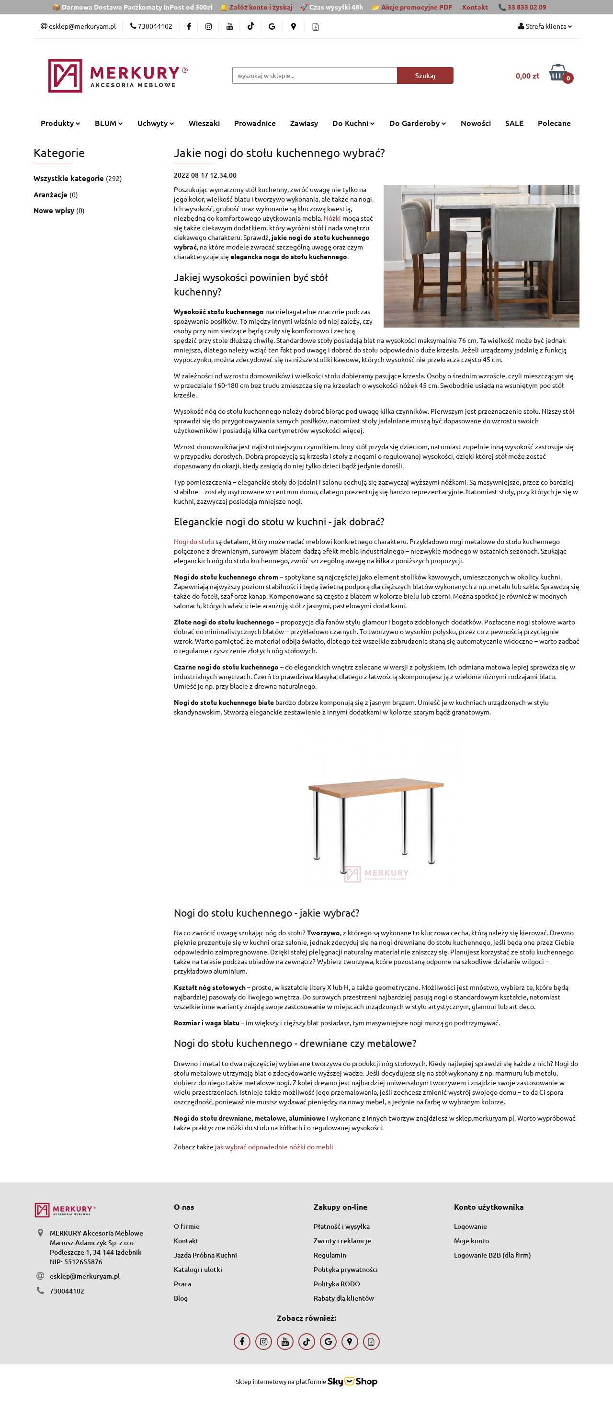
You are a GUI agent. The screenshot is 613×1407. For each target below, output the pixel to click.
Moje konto (471, 1240)
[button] (184, 1207)
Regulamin (330, 1254)
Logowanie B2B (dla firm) (492, 1254)
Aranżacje (51, 194)
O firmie (187, 1226)
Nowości (476, 122)
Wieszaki (204, 122)
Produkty (60, 122)
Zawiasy (304, 122)
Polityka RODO (337, 1283)
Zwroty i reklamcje (342, 1240)
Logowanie (470, 1226)
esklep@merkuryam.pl (85, 1276)
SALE (514, 122)
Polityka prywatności (346, 1269)
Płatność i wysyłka (342, 1226)
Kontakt (475, 6)
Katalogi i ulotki (198, 1269)
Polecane (554, 122)
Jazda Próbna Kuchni (205, 1254)
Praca (182, 1283)
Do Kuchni (353, 122)
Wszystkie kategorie (70, 178)
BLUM (109, 122)
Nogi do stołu (194, 541)
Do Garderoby (417, 122)
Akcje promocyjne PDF (416, 6)
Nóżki (332, 218)
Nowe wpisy (55, 210)
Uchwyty (155, 122)
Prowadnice (255, 122)
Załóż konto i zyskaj (261, 6)
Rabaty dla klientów (344, 1298)
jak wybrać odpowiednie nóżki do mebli (274, 1146)
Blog (181, 1298)
